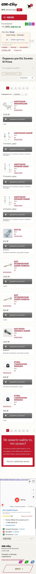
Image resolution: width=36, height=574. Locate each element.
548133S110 (7, 372)
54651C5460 (18, 173)
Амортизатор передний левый (21, 165)
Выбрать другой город (17, 39)
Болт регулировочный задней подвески (21, 263)
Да (7, 39)
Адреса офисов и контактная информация (12, 559)
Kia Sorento (24, 47)
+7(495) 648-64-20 (6, 556)
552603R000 (7, 272)
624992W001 (18, 110)
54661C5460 (18, 205)
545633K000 (18, 337)
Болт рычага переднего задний (22, 330)
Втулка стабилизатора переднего (20, 364)
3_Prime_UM (5, 50)
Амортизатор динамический (20, 102)
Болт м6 (17, 230)
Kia (19, 10)
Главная (4, 47)
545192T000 (18, 236)
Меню (10, 17)
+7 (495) (11, 27)
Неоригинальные (9, 73)
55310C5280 (18, 139)
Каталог (13, 47)
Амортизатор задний (23, 133)
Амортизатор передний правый (22, 198)
